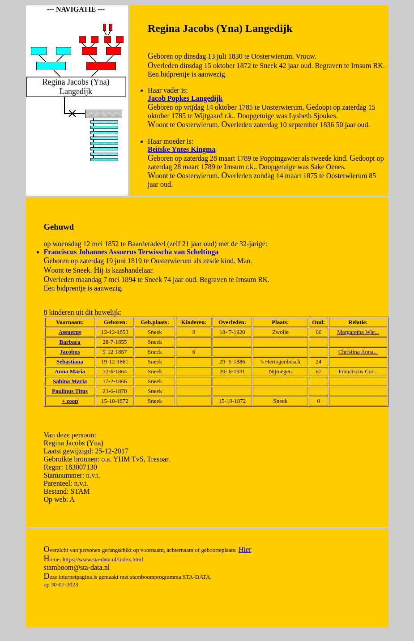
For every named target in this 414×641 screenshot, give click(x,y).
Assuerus (70, 332)
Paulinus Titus (70, 391)
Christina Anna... (358, 351)
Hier (245, 549)
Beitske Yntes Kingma (181, 149)
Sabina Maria (70, 381)
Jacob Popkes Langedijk (185, 98)
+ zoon (70, 400)
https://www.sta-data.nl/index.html (103, 559)
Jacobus (70, 351)
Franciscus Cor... (357, 371)
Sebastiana (69, 361)
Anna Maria (70, 371)
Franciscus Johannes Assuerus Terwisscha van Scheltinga (131, 252)
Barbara (70, 341)
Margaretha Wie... (358, 332)
